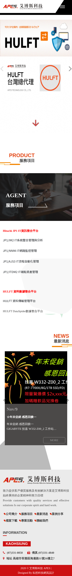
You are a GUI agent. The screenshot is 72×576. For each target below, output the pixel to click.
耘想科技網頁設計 (43, 572)
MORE (54, 440)
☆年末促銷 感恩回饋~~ (21, 416)
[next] (67, 400)
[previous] (5, 400)
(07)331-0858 (15, 552)
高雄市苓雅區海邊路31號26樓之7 (34, 558)
